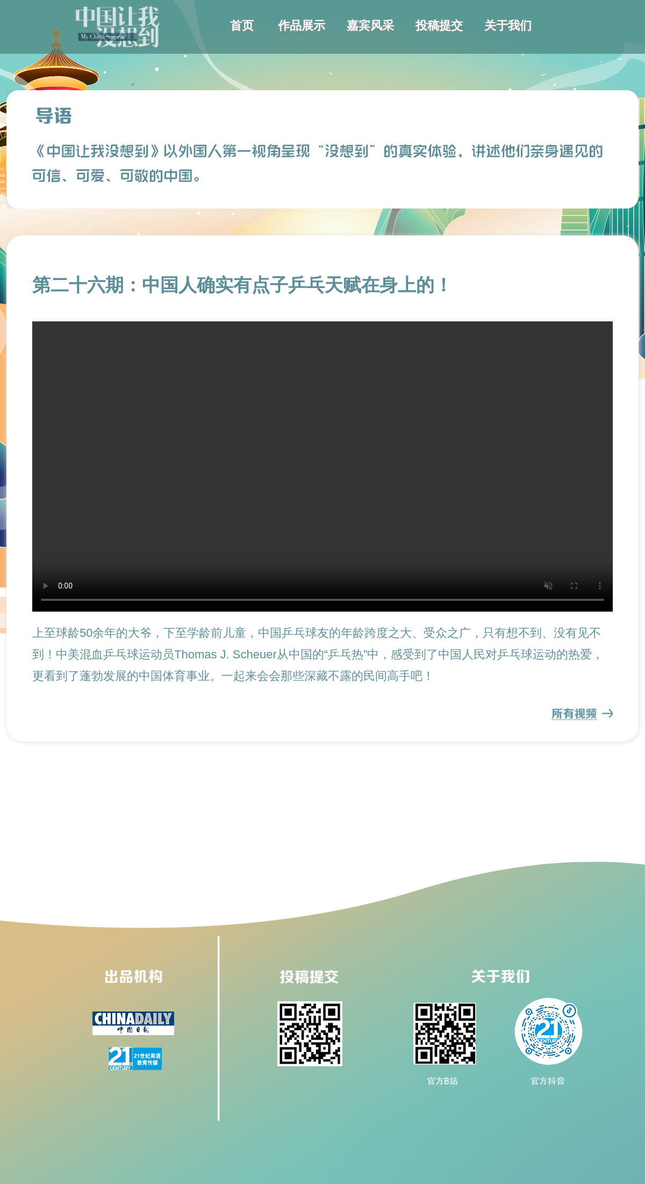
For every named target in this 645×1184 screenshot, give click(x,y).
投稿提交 (439, 25)
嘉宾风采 (370, 25)
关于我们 (508, 25)
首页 (242, 25)
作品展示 (301, 25)
